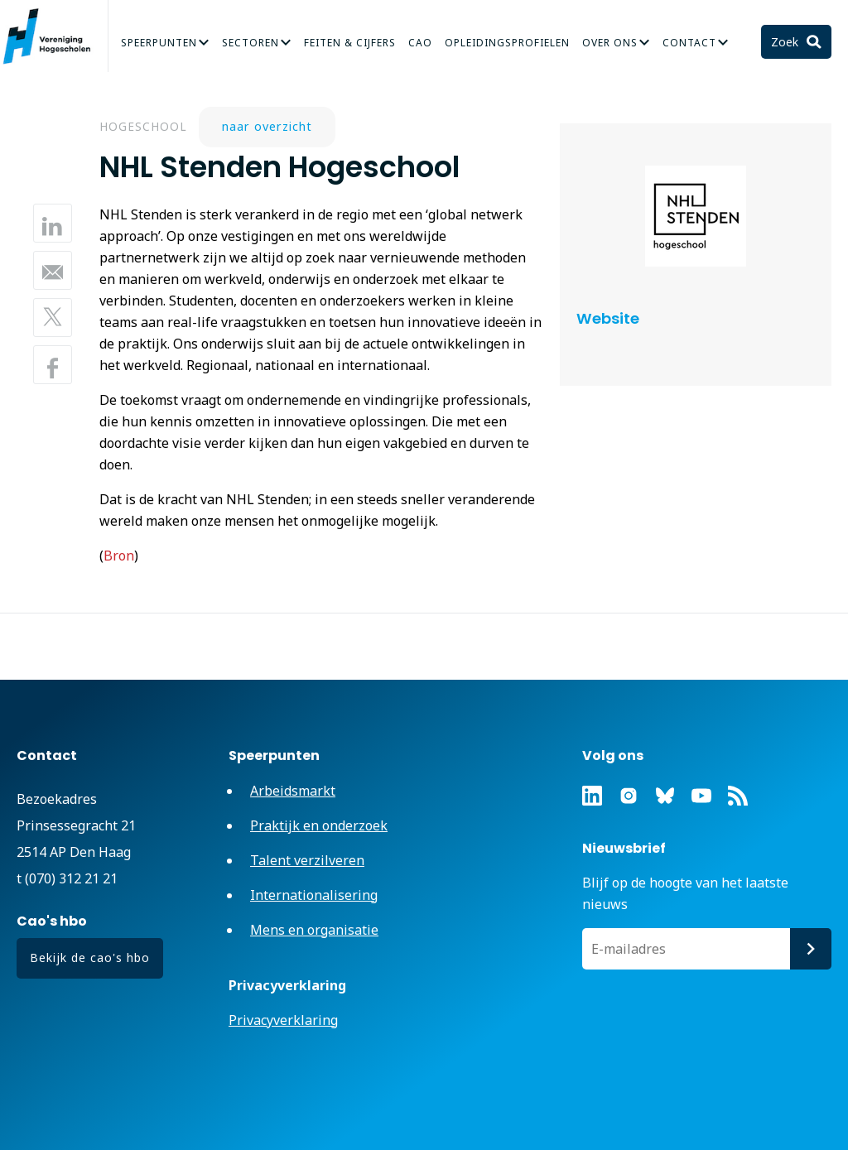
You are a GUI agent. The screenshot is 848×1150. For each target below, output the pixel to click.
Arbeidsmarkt (292, 791)
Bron (119, 555)
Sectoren (250, 43)
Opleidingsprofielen (507, 43)
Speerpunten (159, 43)
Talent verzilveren (307, 860)
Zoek (786, 42)
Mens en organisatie (314, 930)
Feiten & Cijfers (350, 43)
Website (607, 318)
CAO (420, 43)
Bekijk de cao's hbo (90, 957)
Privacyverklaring (283, 1020)
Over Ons (610, 43)
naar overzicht (267, 126)
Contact (689, 43)
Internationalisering (314, 895)
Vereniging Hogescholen (54, 36)
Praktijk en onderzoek (319, 825)
